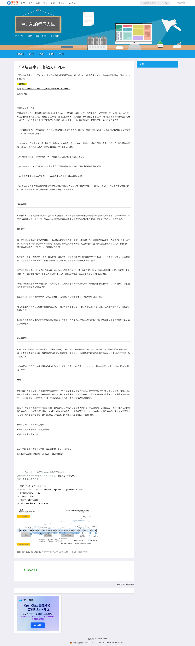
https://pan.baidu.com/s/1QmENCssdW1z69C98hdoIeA (46, 89)
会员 (23, 3)
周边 (30, 3)
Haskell (47, 489)
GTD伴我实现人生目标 (30, 493)
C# (41, 489)
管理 (61, 54)
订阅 (51, 54)
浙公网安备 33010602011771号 (85, 642)
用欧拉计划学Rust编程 (30, 500)
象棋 (34, 486)
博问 (45, 3)
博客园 (20, 54)
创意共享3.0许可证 (66, 475)
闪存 (53, 3)
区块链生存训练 (27, 496)
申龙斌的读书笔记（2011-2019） (34, 503)
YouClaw (72, 3)
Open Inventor (71, 489)
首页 (31, 54)
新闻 (38, 3)
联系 (41, 54)
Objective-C (58, 489)
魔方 (22, 486)
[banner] (11, 3)
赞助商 (61, 3)
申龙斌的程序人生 (38, 24)
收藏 (80, 552)
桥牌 (28, 486)
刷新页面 (121, 584)
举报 (85, 552)
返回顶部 (130, 584)
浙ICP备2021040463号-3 (113, 642)
